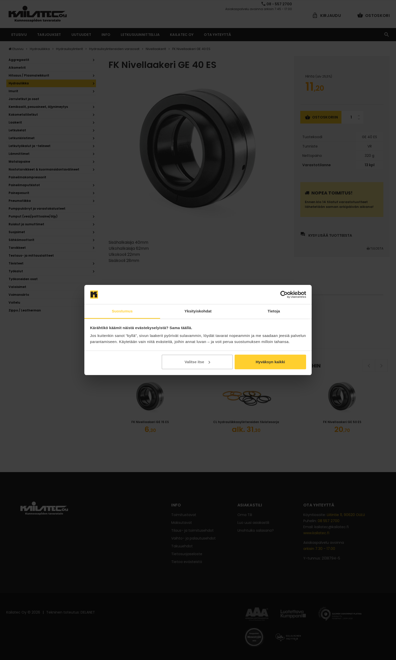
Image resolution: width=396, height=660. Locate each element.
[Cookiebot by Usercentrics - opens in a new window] (284, 294)
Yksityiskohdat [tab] (197, 311)
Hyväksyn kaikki (270, 362)
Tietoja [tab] (274, 311)
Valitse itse (197, 362)
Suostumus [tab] (122, 311)
